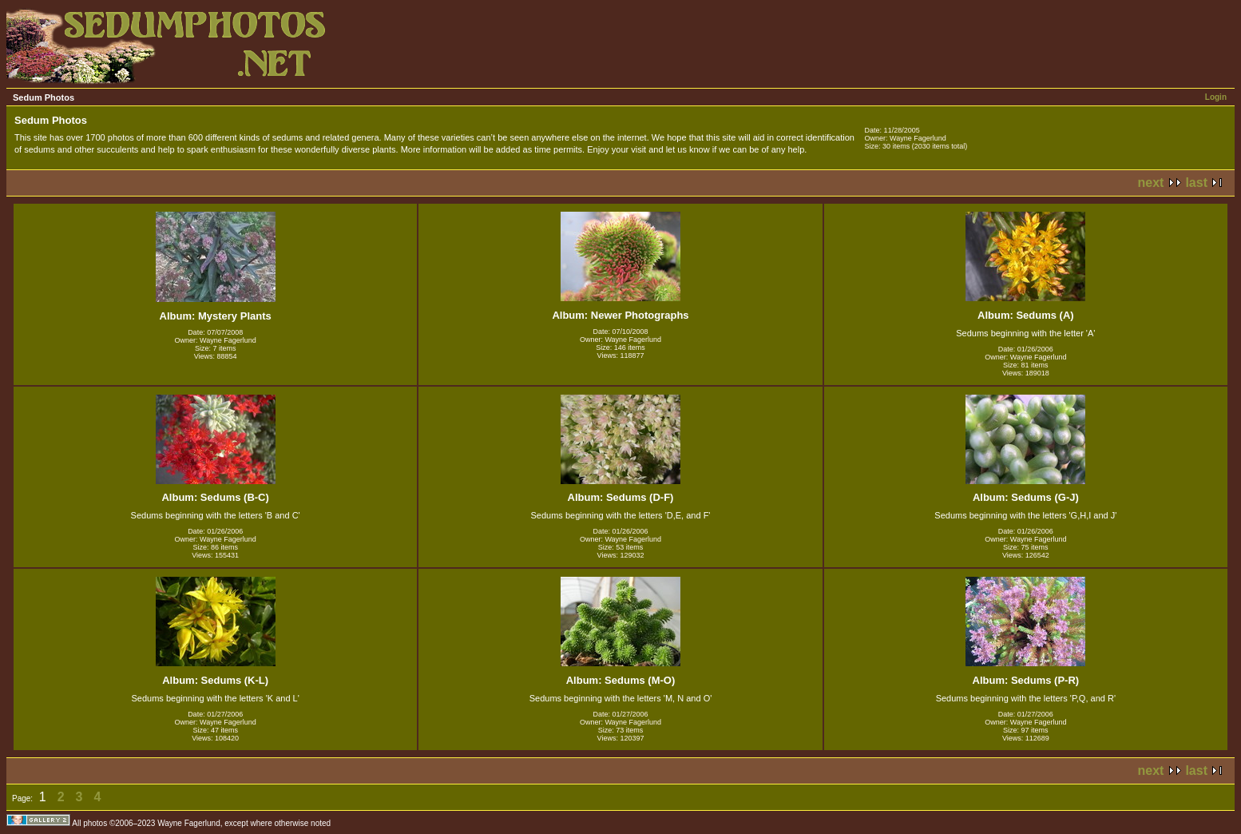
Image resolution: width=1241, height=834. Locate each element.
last (1196, 182)
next (1151, 182)
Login (1216, 97)
